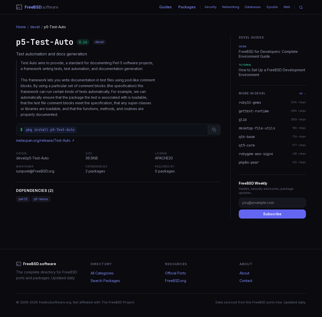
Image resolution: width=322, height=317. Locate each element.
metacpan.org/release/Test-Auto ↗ (45, 140)
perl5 (23, 199)
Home (21, 27)
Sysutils (272, 7)
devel (35, 27)
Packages (187, 7)
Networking (230, 7)
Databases (253, 7)
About (244, 273)
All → (302, 93)
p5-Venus (41, 199)
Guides (165, 7)
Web (287, 7)
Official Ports (175, 273)
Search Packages (105, 280)
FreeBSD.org (175, 280)
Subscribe (272, 214)
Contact (245, 280)
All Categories (102, 273)
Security (211, 7)
